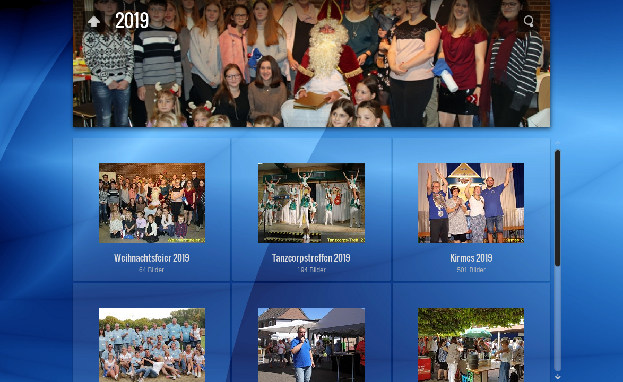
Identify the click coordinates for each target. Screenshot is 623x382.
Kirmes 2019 (471, 257)
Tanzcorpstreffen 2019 (311, 257)
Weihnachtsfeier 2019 (151, 257)
